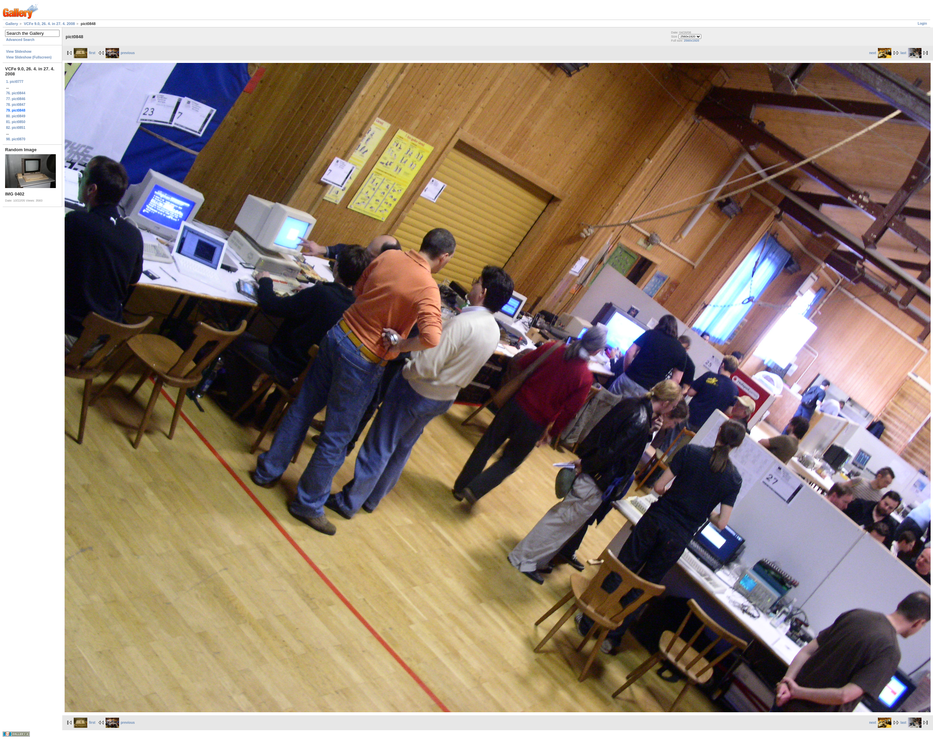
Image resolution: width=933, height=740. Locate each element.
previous (120, 53)
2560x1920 (691, 40)
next (880, 53)
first (84, 53)
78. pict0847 (15, 105)
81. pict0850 (15, 122)
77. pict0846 (15, 99)
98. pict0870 (15, 139)
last (911, 53)
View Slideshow (18, 51)
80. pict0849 (15, 116)
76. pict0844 (15, 93)
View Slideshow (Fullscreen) (28, 57)
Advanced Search (20, 40)
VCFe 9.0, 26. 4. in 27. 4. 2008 (49, 24)
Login (922, 23)
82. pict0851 (15, 128)
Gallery (11, 24)
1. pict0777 (14, 82)
